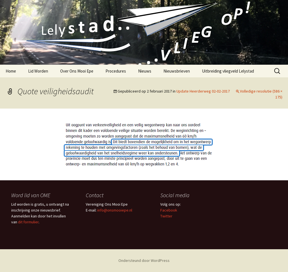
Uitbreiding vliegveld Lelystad (228, 71)
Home (11, 71)
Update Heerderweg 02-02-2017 (203, 91)
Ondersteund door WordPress (144, 260)
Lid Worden (38, 71)
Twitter (166, 216)
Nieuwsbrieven (176, 71)
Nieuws (144, 71)
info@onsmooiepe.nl (114, 210)
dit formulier (28, 221)
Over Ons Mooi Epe (76, 71)
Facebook (168, 210)
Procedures (115, 71)
